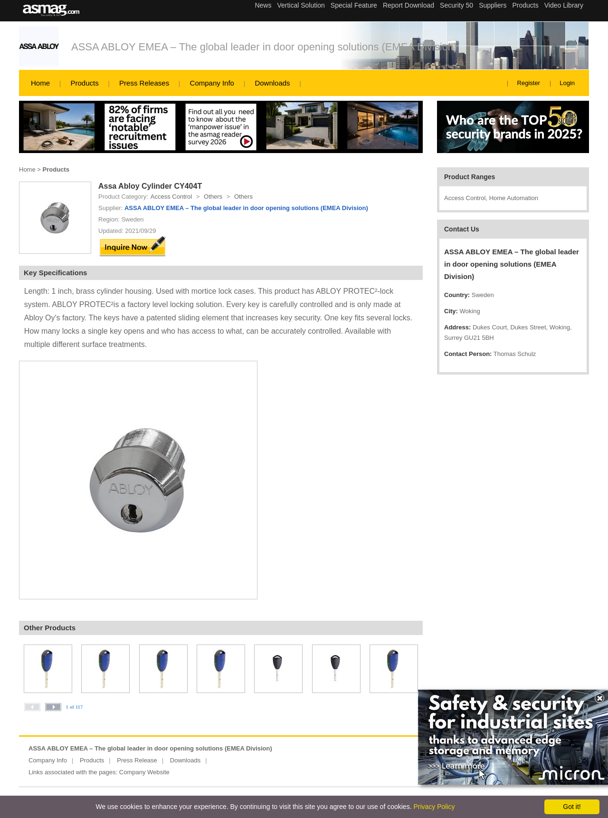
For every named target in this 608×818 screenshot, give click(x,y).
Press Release (137, 760)
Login (567, 83)
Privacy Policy (434, 806)
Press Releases (144, 83)
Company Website (144, 772)
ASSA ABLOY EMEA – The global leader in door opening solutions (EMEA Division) (264, 47)
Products (84, 83)
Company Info (212, 83)
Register (528, 83)
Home (40, 83)
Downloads (272, 83)
